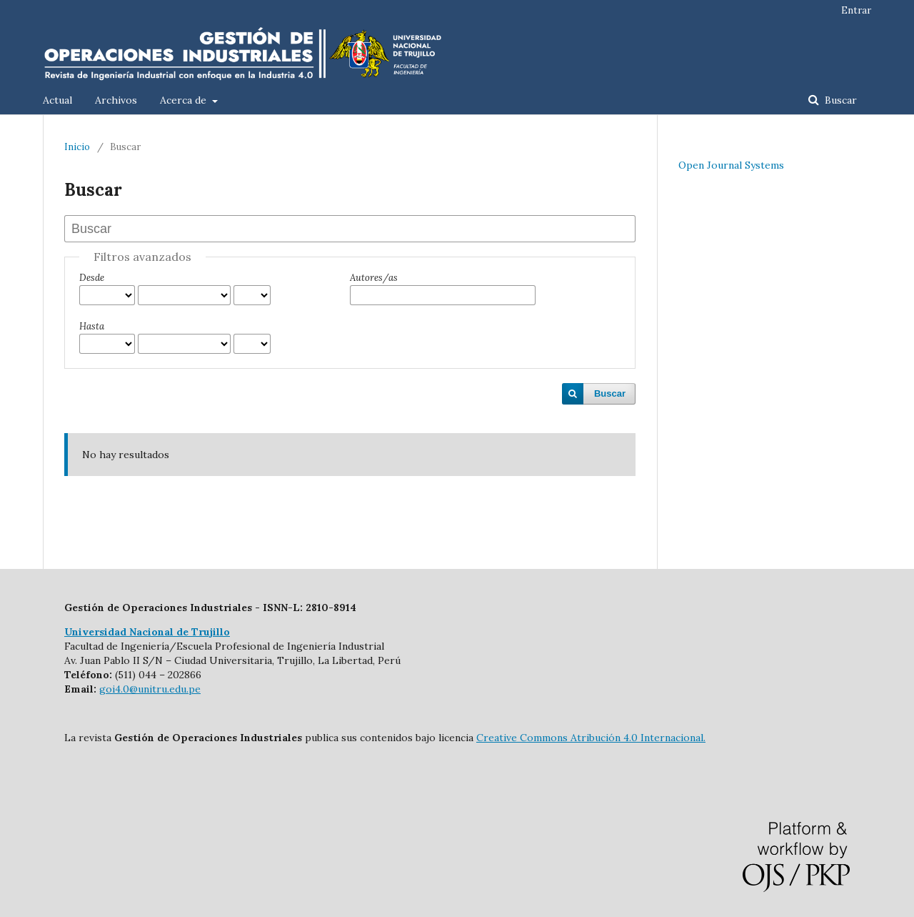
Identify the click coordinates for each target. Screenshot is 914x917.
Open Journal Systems (731, 165)
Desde (91, 278)
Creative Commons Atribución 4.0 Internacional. (590, 737)
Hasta (91, 326)
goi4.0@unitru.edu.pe (150, 689)
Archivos (116, 100)
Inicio (77, 147)
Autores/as (374, 278)
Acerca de (184, 100)
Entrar (856, 10)
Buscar (839, 100)
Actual (57, 100)
